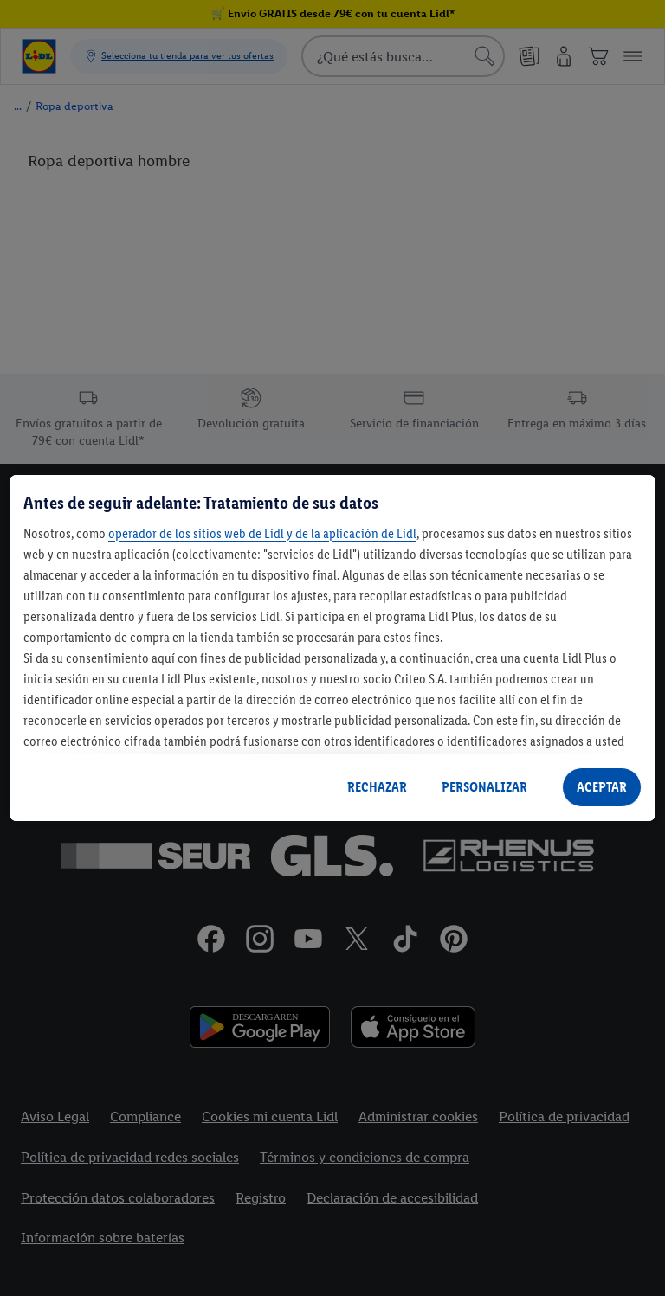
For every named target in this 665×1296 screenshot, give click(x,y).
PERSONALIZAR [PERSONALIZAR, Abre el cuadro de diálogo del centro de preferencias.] (484, 787)
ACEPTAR (602, 787)
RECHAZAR (377, 787)
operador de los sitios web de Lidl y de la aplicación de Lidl (262, 533)
